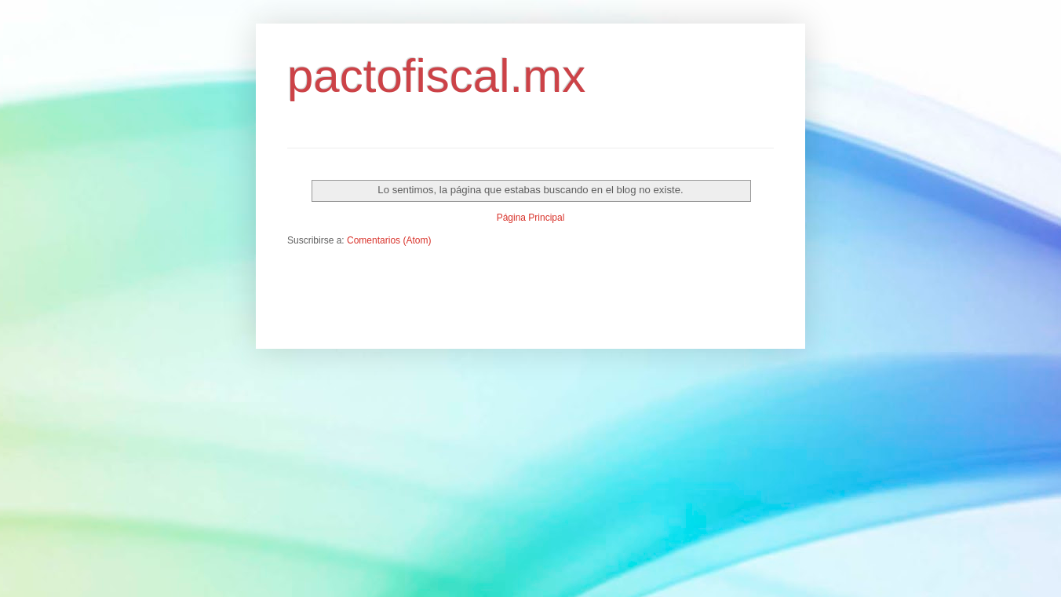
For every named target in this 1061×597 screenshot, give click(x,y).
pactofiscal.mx (436, 75)
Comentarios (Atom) (389, 240)
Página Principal (531, 217)
